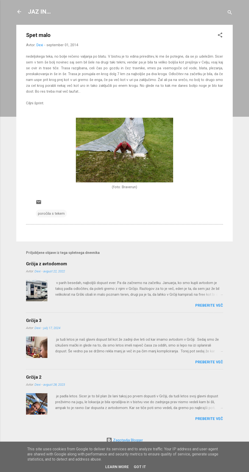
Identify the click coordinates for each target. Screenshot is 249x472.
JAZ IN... (39, 11)
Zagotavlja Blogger (124, 440)
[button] (220, 36)
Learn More (117, 467)
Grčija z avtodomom (46, 263)
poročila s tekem (51, 213)
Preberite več (209, 305)
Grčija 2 (33, 377)
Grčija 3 (33, 320)
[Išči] (230, 13)
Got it (140, 467)
